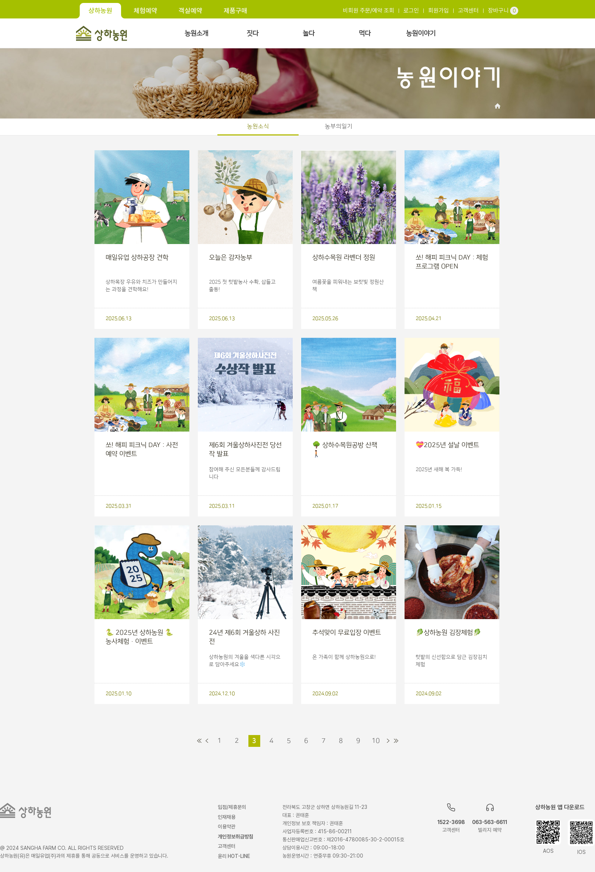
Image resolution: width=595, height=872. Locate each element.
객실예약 (190, 10)
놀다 (308, 33)
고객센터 (468, 10)
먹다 (365, 33)
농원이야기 (421, 33)
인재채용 (226, 817)
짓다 (252, 33)
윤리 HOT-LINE (234, 856)
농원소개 (196, 33)
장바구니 (503, 10)
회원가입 (438, 10)
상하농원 (100, 10)
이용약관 (226, 827)
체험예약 (145, 10)
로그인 (411, 10)
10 (376, 741)
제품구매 (235, 10)
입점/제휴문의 (232, 807)
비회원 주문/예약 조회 (368, 10)
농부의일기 (338, 126)
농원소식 (258, 126)
